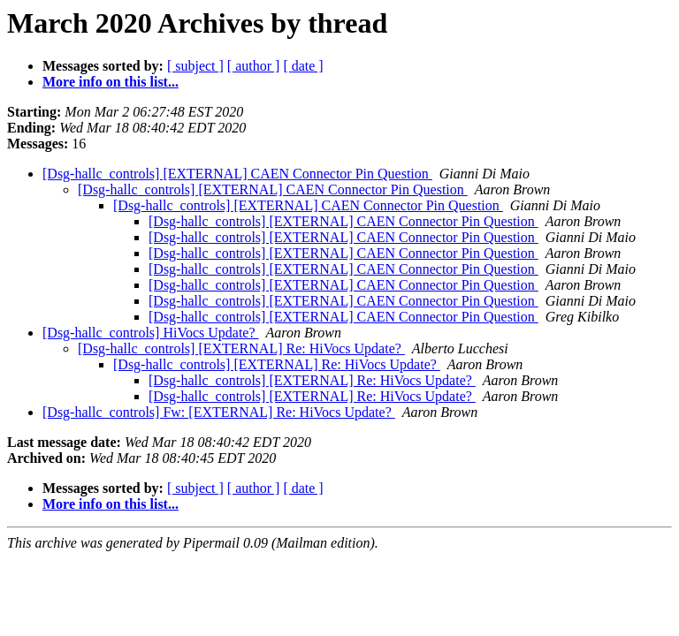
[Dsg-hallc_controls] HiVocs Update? (150, 332)
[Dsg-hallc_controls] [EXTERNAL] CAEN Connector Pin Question (237, 173)
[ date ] (303, 65)
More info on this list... (110, 81)
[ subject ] (195, 65)
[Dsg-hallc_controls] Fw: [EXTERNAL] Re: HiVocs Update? (218, 412)
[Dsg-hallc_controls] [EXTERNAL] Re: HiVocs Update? (241, 348)
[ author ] (253, 65)
